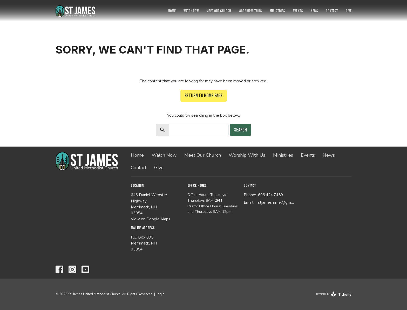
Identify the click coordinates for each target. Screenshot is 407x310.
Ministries (277, 11)
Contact (332, 11)
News (314, 11)
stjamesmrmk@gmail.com (276, 202)
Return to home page (204, 96)
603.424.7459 (270, 194)
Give (348, 11)
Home (172, 11)
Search (240, 130)
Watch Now (191, 11)
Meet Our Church (218, 11)
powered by (333, 294)
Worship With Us (250, 11)
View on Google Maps (150, 219)
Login (160, 294)
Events (298, 11)
